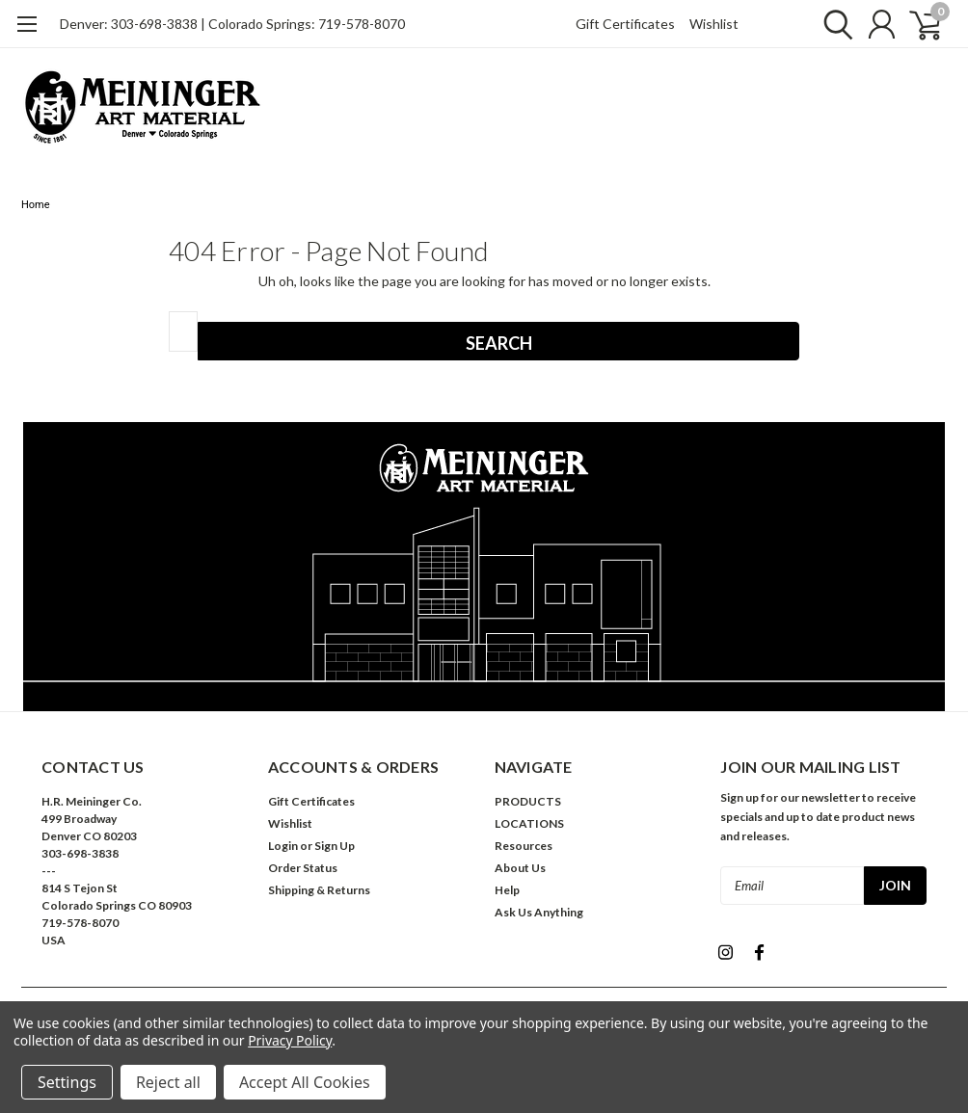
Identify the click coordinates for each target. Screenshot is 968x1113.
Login (283, 845)
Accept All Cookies (304, 1082)
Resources (523, 845)
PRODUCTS (528, 801)
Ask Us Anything (539, 912)
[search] (833, 24)
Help (507, 890)
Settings (67, 1082)
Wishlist (714, 23)
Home (35, 205)
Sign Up (334, 845)
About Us (520, 868)
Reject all (168, 1082)
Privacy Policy (290, 1040)
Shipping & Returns (319, 890)
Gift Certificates (625, 23)
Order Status (302, 868)
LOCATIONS (529, 823)
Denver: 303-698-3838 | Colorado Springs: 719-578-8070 (232, 23)
